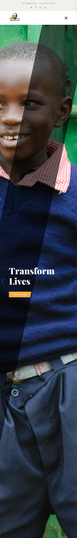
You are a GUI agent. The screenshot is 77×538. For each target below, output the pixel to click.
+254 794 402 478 (47, 3)
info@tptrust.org (29, 3)
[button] (2, 281)
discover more (20, 294)
